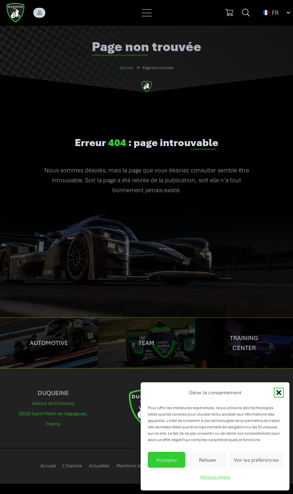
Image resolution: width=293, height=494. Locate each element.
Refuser (207, 460)
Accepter (166, 460)
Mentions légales (215, 476)
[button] (278, 392)
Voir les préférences (256, 460)
